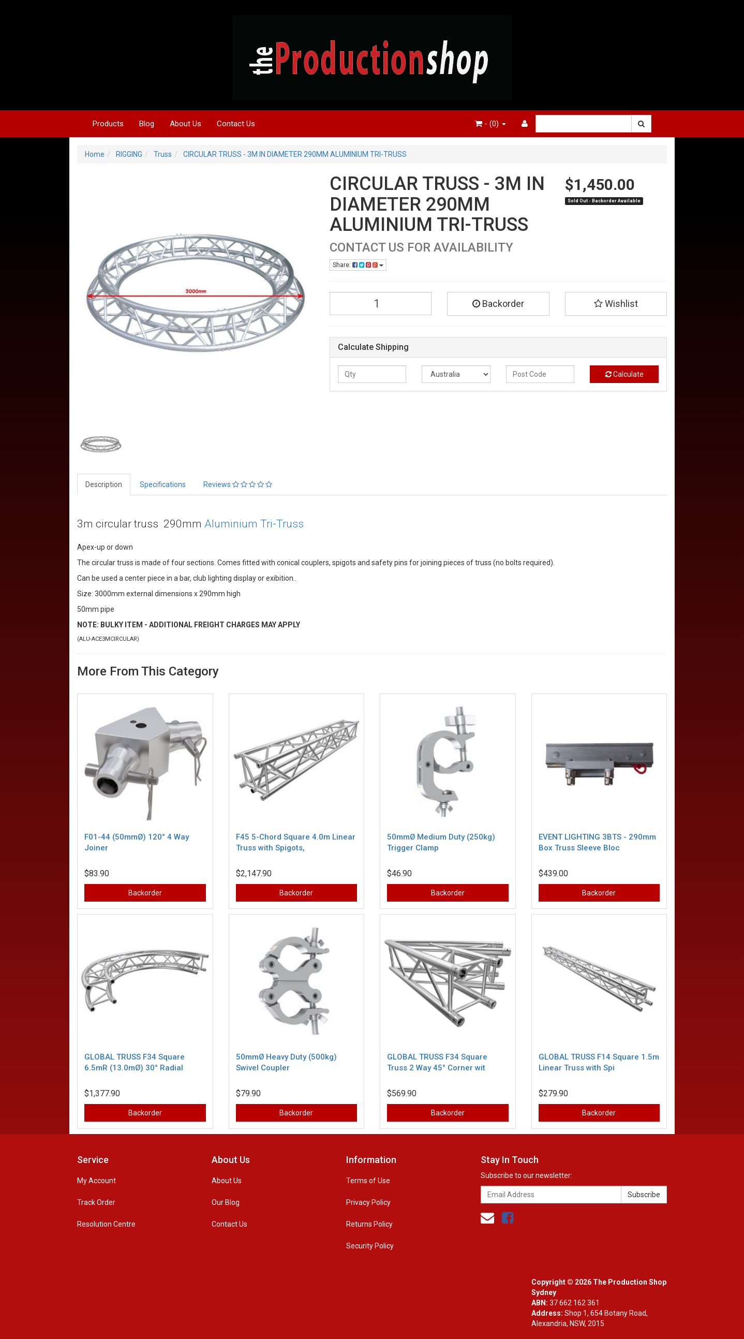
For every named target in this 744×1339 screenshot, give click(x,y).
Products (108, 123)
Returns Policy (369, 1224)
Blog (146, 123)
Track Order (96, 1202)
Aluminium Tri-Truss (254, 524)
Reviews (237, 484)
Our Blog (226, 1202)
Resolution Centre (106, 1224)
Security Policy (370, 1246)
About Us (185, 123)
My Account (96, 1180)
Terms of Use (368, 1180)
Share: (358, 265)
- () (490, 123)
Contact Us (236, 123)
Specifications (163, 484)
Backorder (498, 303)
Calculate (624, 374)
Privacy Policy (368, 1202)
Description (103, 484)
